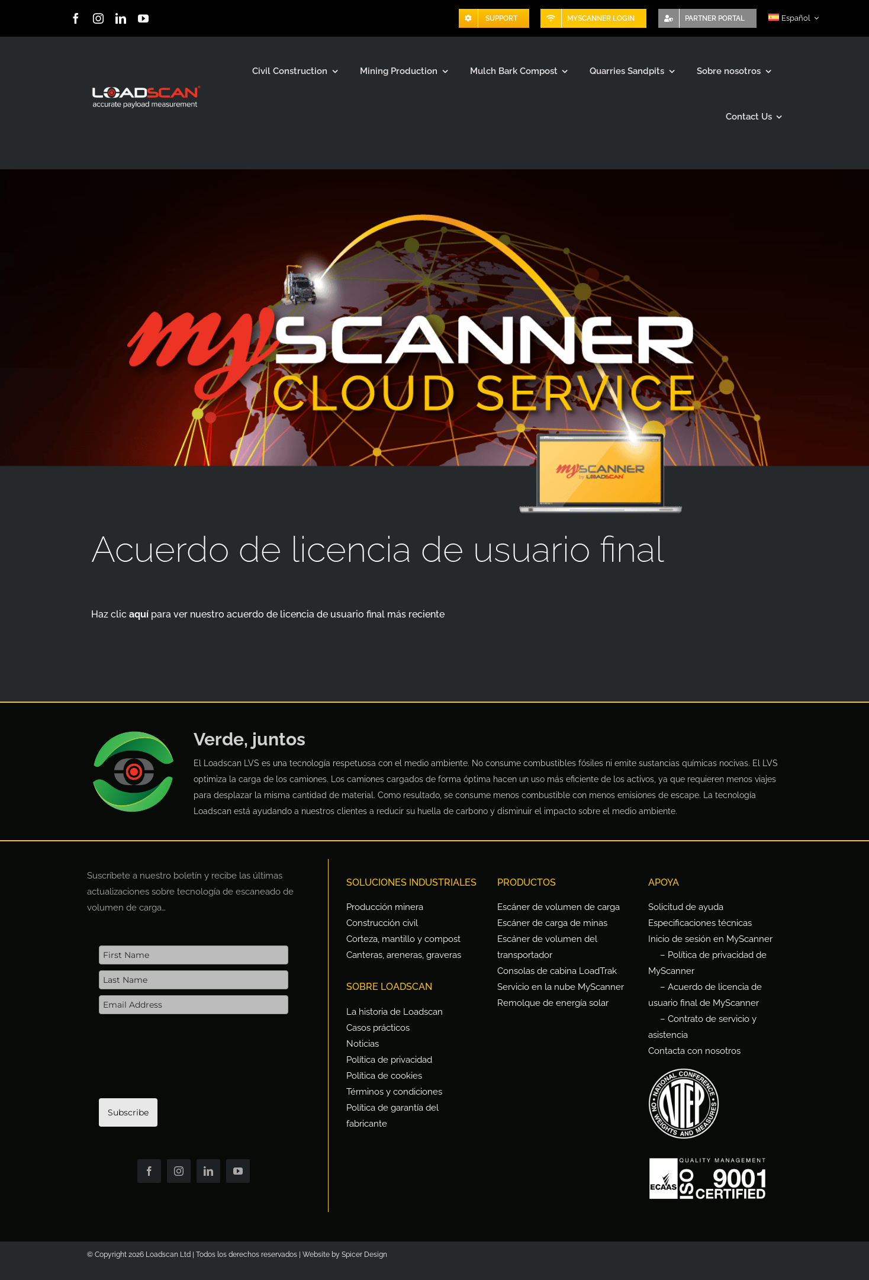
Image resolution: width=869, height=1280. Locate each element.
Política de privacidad (389, 1059)
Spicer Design (364, 1254)
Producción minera (384, 907)
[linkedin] (120, 18)
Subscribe (128, 1112)
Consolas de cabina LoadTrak (557, 971)
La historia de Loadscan (394, 1011)
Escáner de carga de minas (552, 923)
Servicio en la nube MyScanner (560, 987)
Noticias (362, 1043)
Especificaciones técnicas (700, 923)
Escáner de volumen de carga (558, 907)
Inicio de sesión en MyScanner (710, 939)
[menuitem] (793, 18)
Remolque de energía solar (553, 1003)
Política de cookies (384, 1075)
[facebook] (75, 18)
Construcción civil (382, 923)
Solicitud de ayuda (685, 907)
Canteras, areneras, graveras (403, 955)
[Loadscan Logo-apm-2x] (145, 86)
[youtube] (143, 18)
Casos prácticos (378, 1027)
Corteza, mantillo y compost (403, 939)
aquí (140, 614)
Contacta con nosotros (694, 1051)
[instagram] (98, 18)
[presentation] (189, 1062)
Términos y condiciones (394, 1091)
